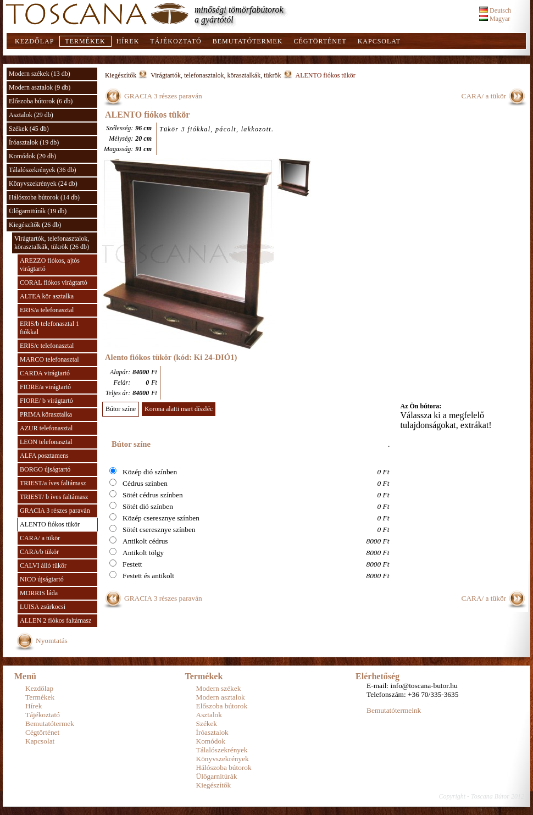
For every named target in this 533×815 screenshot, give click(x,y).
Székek (207, 723)
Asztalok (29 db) (31, 115)
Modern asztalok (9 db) (39, 87)
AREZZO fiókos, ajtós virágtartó (50, 265)
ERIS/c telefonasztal (47, 346)
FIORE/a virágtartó (45, 387)
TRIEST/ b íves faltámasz (54, 497)
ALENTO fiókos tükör (50, 524)
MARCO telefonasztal (49, 359)
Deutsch (495, 10)
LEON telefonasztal (46, 442)
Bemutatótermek (248, 41)
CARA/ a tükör (40, 538)
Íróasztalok (212, 732)
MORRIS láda (39, 593)
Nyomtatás (52, 640)
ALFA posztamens (44, 455)
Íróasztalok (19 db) (34, 142)
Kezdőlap (34, 41)
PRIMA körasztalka (46, 414)
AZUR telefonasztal (46, 428)
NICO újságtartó (42, 579)
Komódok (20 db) (32, 156)
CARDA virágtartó (45, 373)
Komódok (210, 741)
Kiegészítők (120, 75)
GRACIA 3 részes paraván (55, 510)
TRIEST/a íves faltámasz (53, 483)
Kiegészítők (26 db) (35, 225)
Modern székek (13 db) (39, 73)
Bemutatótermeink (394, 710)
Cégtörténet (319, 41)
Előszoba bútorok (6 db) (41, 101)
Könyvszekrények (222, 759)
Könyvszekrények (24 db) (43, 183)
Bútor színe (121, 409)
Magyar (494, 19)
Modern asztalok (220, 697)
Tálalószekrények (222, 750)
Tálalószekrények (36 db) (42, 170)
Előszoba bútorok (222, 706)
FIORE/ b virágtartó (46, 400)
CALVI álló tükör (43, 565)
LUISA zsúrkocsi (42, 607)
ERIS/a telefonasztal (47, 310)
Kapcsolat (379, 41)
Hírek (128, 41)
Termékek (85, 41)
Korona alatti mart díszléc (179, 409)
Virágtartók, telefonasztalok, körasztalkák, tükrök (216, 75)
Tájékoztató (175, 41)
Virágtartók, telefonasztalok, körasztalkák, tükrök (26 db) (51, 243)
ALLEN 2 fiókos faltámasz (55, 620)
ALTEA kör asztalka (47, 296)
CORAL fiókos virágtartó (53, 282)
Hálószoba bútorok (224, 767)
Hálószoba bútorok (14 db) (44, 197)
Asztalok (209, 715)
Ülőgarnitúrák (216, 776)
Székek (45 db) (29, 128)
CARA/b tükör (39, 552)
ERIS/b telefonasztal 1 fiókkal (49, 328)
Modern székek (218, 688)
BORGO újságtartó (45, 469)
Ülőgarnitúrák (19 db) (37, 211)
